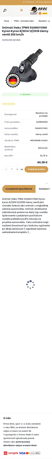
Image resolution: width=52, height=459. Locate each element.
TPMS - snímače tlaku (24, 21)
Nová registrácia (45, 2)
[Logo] (39, 11)
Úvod (6, 21)
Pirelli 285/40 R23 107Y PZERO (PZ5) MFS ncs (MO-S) (15, 281)
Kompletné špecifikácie (19, 188)
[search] (4, 10)
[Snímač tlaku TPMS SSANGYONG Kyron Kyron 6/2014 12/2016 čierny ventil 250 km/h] (26, 67)
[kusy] (12, 169)
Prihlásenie (30, 2)
